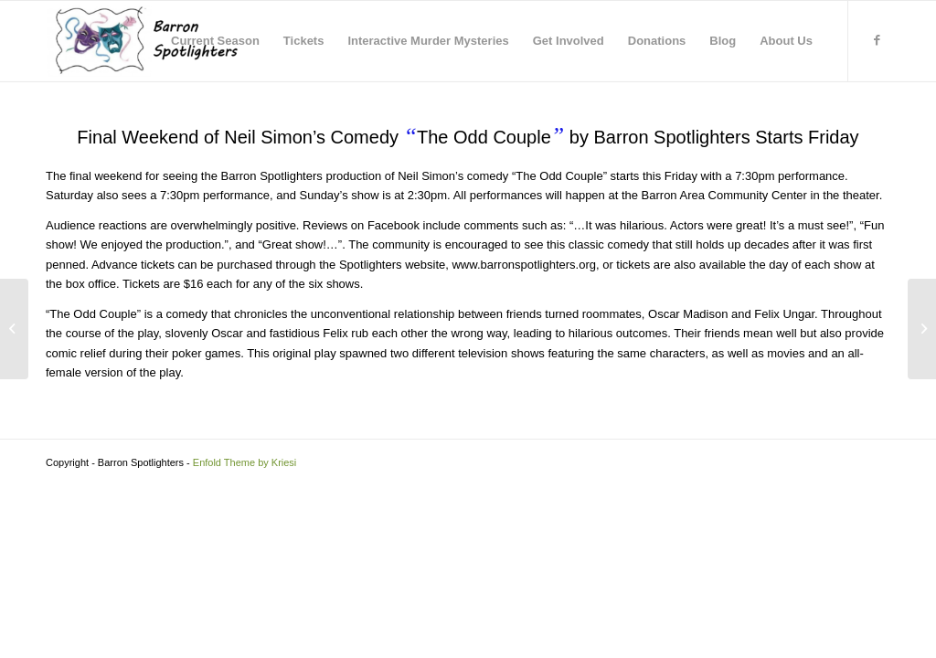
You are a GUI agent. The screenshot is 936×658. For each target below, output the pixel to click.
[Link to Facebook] (876, 40)
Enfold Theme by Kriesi (245, 462)
